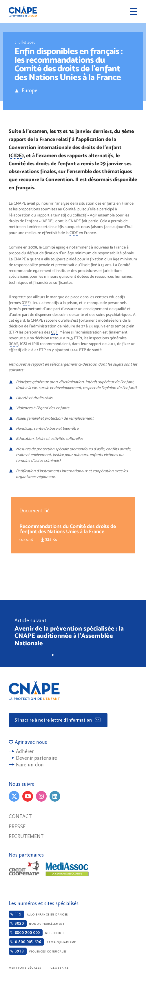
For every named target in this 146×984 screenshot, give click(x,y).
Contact (20, 816)
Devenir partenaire (36, 758)
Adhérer (25, 751)
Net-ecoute (37, 932)
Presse (17, 827)
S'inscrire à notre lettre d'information (57, 719)
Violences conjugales (38, 951)
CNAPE (23, 11)
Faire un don (30, 765)
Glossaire (59, 967)
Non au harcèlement (37, 923)
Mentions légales (25, 967)
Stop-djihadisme (42, 942)
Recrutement (26, 836)
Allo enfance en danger (38, 914)
